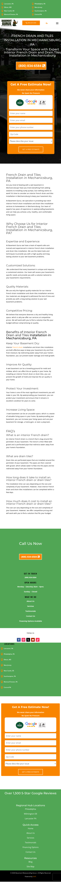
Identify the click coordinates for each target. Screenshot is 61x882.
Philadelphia (30, 809)
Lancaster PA (30, 818)
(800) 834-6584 (31, 23)
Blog (30, 861)
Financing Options (31, 847)
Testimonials (30, 842)
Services (30, 837)
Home (30, 828)
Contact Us (30, 852)
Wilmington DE (30, 813)
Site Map (30, 866)
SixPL (34, 876)
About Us (30, 833)
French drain (18, 347)
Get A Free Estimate (30, 149)
